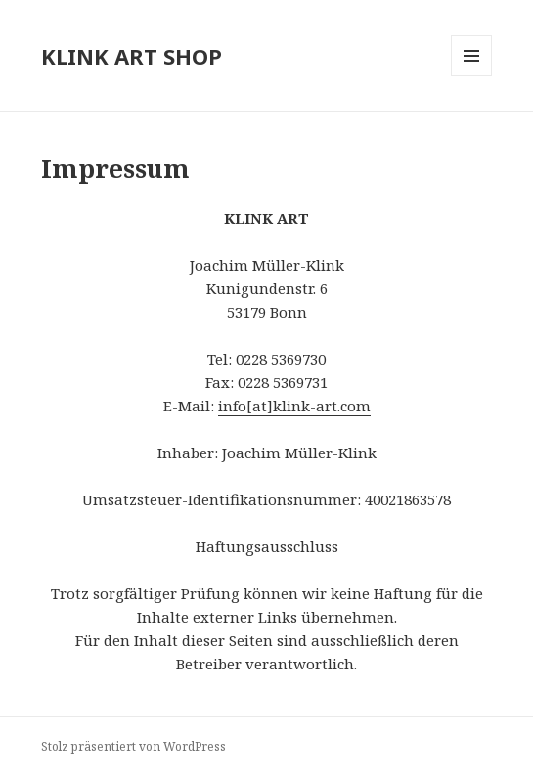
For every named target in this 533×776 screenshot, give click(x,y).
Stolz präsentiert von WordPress (133, 746)
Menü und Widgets (472, 75)
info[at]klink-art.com (294, 405)
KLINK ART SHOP (131, 55)
